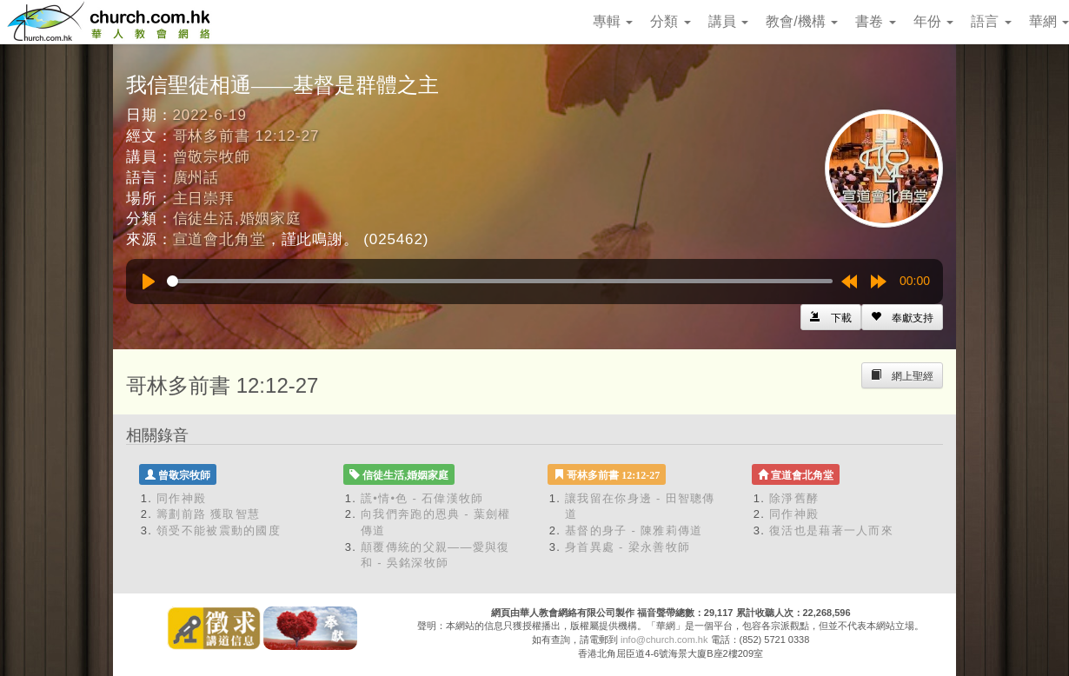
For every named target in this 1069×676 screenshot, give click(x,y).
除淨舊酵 (794, 498)
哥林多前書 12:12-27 (246, 136)
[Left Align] (902, 317)
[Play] (149, 281)
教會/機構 (802, 21)
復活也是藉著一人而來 (831, 530)
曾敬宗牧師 (211, 157)
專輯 (613, 21)
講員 (728, 21)
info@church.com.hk (664, 639)
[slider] (500, 281)
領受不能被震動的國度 (218, 530)
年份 (933, 21)
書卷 (875, 21)
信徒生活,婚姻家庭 (237, 218)
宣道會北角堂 (219, 239)
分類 (670, 21)
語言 (991, 21)
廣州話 (196, 177)
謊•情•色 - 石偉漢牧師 (422, 498)
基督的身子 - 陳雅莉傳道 (633, 530)
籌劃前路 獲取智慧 (208, 513)
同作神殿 (181, 498)
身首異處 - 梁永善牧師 (627, 546)
